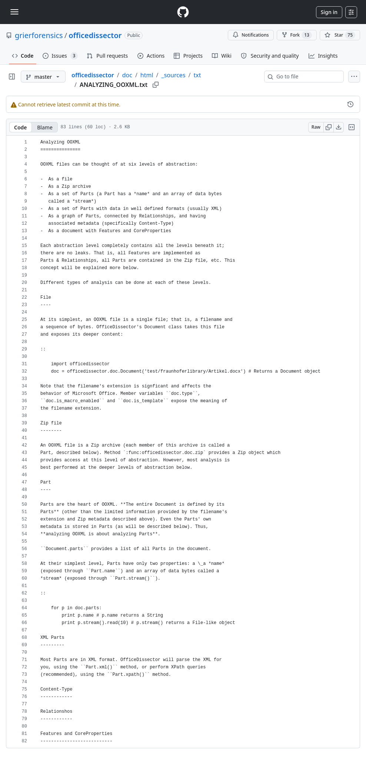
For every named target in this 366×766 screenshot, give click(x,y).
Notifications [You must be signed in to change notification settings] (251, 35)
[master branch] (43, 76)
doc (127, 75)
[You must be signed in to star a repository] (340, 35)
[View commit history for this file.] (350, 104)
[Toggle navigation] (14, 11)
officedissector (95, 35)
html (146, 75)
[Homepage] (183, 12)
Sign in (329, 12)
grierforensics (39, 35)
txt (197, 75)
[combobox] (306, 76)
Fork (297, 35)
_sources (174, 75)
